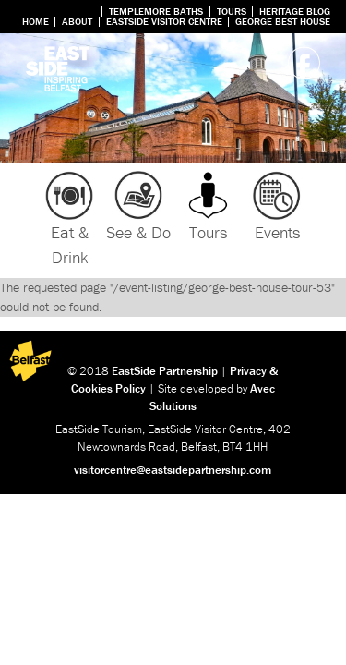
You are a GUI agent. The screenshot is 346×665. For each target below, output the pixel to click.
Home (35, 22)
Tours (231, 11)
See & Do (138, 232)
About (77, 22)
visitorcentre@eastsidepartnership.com (172, 470)
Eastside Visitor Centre (164, 22)
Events (277, 232)
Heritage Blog (294, 11)
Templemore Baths (156, 11)
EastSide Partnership (165, 371)
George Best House (282, 22)
